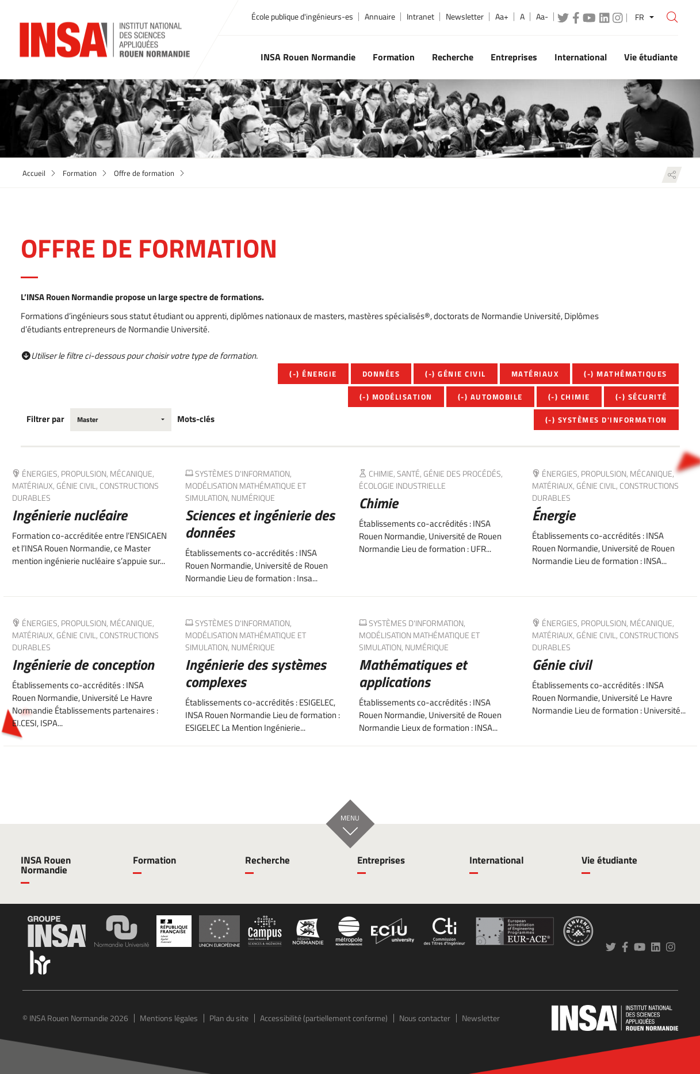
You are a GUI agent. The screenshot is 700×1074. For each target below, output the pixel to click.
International (496, 860)
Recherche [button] (452, 57)
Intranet (420, 17)
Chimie (378, 503)
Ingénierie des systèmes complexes (255, 673)
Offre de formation (144, 173)
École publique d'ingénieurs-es (302, 17)
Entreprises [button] (514, 57)
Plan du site (228, 1018)
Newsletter (465, 17)
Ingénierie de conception (83, 665)
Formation (80, 173)
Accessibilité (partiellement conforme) (324, 1018)
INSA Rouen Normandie (46, 865)
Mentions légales (169, 1018)
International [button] (580, 57)
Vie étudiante (609, 860)
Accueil (33, 173)
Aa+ (501, 17)
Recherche (267, 860)
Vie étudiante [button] (651, 57)
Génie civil (561, 665)
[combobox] (121, 419)
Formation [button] (394, 57)
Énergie (553, 515)
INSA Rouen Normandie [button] (308, 57)
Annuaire (380, 17)
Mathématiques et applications (412, 673)
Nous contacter (424, 1018)
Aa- (542, 17)
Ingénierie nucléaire (69, 515)
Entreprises (381, 860)
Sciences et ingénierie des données (260, 523)
